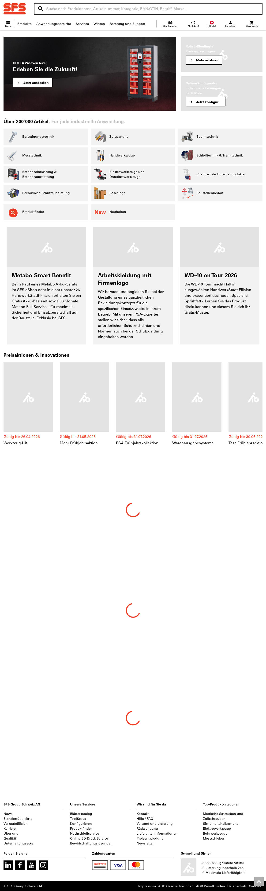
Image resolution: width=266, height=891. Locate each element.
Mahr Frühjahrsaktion (79, 443)
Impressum (147, 886)
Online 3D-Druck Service (89, 838)
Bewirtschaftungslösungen (91, 843)
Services (82, 24)
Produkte (24, 24)
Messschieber (213, 838)
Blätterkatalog (81, 814)
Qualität (10, 838)
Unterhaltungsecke (18, 843)
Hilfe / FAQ (145, 819)
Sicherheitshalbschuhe (221, 824)
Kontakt (143, 814)
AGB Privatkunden (210, 886)
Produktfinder (81, 829)
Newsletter (145, 843)
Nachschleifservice (84, 834)
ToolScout (78, 819)
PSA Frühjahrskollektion (137, 443)
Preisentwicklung (150, 838)
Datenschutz (237, 886)
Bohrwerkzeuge (215, 834)
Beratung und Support (127, 24)
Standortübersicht (18, 819)
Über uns (11, 834)
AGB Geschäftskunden (176, 886)
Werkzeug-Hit (15, 443)
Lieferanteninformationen (157, 834)
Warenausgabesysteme (193, 443)
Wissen (99, 24)
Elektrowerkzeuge (217, 829)
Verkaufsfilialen (16, 824)
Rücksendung (147, 829)
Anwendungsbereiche (53, 24)
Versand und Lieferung (155, 824)
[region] (133, 406)
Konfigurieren (81, 824)
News (8, 814)
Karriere (10, 829)
